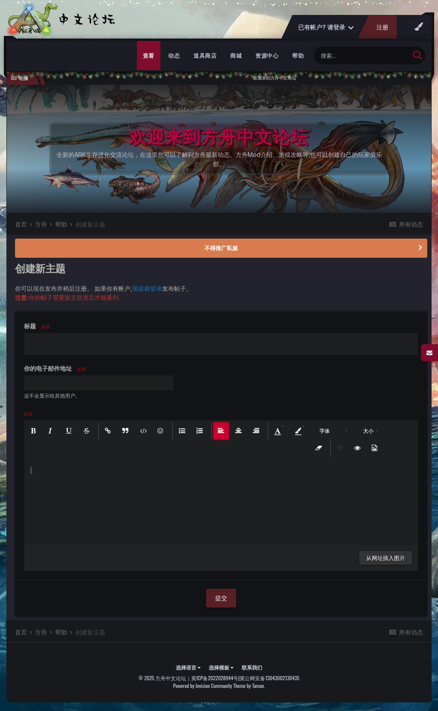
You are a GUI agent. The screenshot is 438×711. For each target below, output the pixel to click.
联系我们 (252, 667)
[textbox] (221, 502)
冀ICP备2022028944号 (214, 677)
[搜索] (361, 55)
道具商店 (204, 55)
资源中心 (266, 55)
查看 (148, 55)
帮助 (298, 55)
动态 (174, 55)
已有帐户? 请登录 (326, 27)
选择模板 (221, 667)
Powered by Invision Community (202, 685)
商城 (236, 55)
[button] (34, 431)
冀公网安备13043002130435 (269, 677)
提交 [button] (221, 598)
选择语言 (188, 667)
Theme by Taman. (249, 685)
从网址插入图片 (385, 558)
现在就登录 (147, 288)
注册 (382, 27)
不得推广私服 (221, 248)
